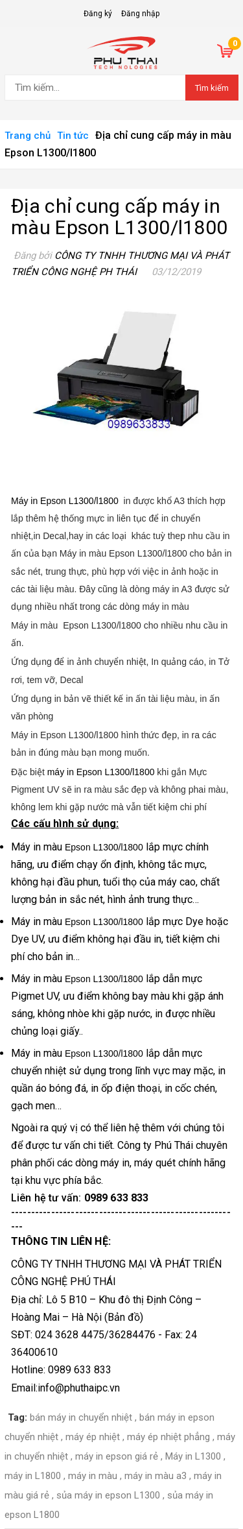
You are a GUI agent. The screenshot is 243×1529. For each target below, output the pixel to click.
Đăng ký (98, 13)
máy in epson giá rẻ (116, 1456)
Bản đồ (124, 1317)
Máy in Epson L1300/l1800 (65, 501)
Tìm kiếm (212, 88)
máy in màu (92, 1476)
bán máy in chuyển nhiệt (81, 1417)
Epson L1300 (92, 847)
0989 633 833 (116, 1198)
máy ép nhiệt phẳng (168, 1437)
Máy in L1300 (193, 1456)
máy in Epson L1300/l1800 (82, 772)
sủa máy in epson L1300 (108, 1495)
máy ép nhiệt (92, 1437)
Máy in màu (38, 847)
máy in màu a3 (155, 1476)
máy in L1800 (33, 1476)
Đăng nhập (140, 13)
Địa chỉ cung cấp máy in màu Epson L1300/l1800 (119, 217)
